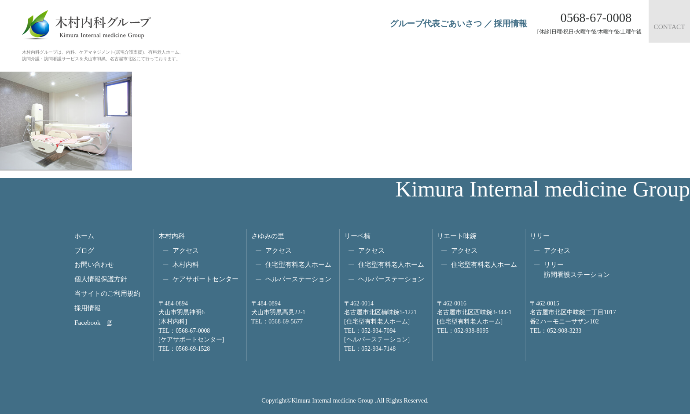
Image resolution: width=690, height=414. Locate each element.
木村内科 (171, 236)
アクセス (185, 250)
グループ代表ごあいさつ (436, 23)
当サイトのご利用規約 (107, 293)
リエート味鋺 (457, 236)
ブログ (84, 250)
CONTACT (669, 26)
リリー (540, 236)
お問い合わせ (94, 264)
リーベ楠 (357, 236)
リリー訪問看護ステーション (577, 269)
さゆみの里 (267, 236)
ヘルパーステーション (298, 279)
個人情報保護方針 (100, 279)
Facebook (87, 322)
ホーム (84, 236)
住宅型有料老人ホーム (298, 264)
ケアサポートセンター (205, 279)
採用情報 (510, 23)
